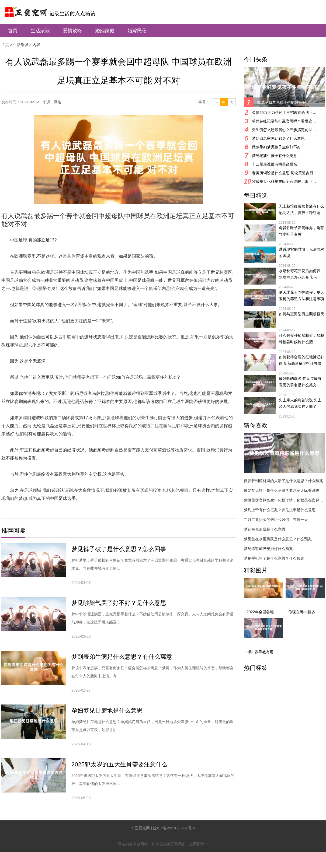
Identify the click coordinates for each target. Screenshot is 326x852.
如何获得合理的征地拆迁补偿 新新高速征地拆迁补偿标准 (301, 361)
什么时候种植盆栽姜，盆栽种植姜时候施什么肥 (301, 338)
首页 (13, 30)
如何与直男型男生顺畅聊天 (301, 314)
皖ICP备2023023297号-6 (174, 828)
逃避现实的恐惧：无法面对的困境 (301, 252)
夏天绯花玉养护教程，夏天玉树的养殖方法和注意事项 (301, 295)
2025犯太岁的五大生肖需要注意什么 (119, 764)
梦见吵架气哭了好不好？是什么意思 (118, 602)
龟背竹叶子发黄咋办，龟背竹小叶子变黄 (301, 231)
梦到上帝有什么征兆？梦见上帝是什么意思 (279, 510)
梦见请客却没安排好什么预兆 (268, 548)
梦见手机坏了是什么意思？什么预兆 (274, 558)
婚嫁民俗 (137, 30)
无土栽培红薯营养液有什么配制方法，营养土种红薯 (301, 209)
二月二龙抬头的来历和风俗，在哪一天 (276, 519)
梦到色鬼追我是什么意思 (264, 529)
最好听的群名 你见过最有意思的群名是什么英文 (300, 381)
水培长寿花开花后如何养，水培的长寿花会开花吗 (301, 274)
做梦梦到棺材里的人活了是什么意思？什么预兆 (283, 481)
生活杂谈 (40, 30)
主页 (5, 45)
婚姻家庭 (105, 30)
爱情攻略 (72, 30)
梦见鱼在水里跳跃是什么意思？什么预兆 (278, 539)
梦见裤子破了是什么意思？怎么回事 (118, 549)
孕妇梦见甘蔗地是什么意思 (107, 710)
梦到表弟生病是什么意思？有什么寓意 (121, 656)
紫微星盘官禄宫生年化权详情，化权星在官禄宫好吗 (284, 500)
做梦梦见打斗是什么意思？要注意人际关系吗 (281, 490)
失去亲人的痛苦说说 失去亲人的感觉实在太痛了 (300, 403)
